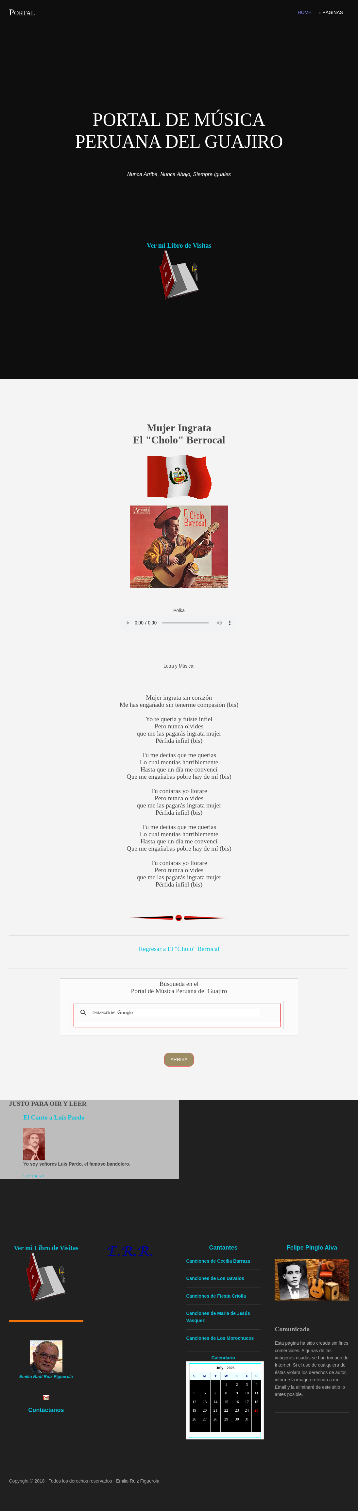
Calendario (223, 1357)
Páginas (332, 12)
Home (305, 12)
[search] (176, 1013)
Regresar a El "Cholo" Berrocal (179, 948)
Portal (22, 12)
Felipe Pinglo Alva (312, 1247)
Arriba (178, 1059)
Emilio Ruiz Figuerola (137, 1481)
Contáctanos (46, 1410)
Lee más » (33, 1175)
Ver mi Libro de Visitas (179, 245)
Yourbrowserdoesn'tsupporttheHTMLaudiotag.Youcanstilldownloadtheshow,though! (178, 623)
